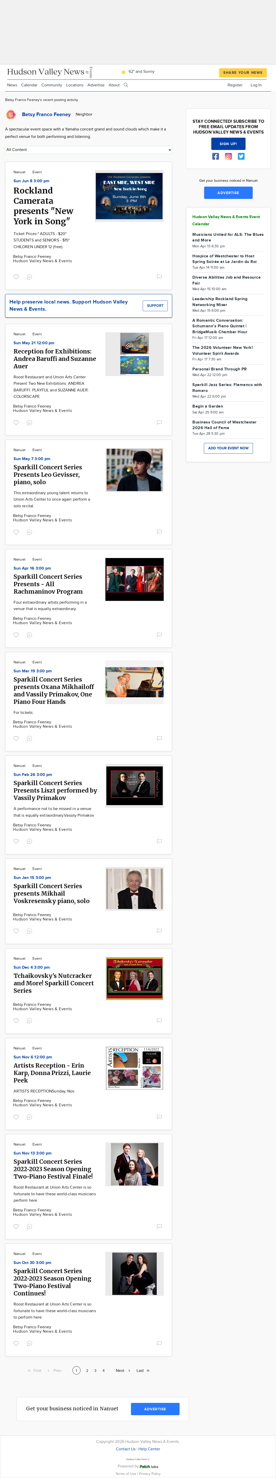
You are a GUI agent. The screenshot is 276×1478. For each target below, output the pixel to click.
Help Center (149, 1449)
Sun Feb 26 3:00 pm (33, 774)
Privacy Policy (150, 1474)
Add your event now (228, 448)
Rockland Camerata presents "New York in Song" (43, 206)
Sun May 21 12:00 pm (34, 343)
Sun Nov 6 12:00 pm (33, 1057)
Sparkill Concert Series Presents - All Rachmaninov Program (48, 584)
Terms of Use (126, 1474)
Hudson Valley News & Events (42, 261)
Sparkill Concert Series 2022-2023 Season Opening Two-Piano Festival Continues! (52, 1282)
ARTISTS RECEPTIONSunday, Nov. (44, 1091)
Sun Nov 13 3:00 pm (33, 1153)
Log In (256, 85)
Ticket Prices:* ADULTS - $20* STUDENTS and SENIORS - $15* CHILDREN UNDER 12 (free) (42, 240)
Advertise (96, 85)
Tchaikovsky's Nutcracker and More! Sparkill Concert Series (54, 983)
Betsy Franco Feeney (32, 256)
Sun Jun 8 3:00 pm (31, 181)
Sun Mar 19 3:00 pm (33, 671)
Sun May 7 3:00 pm (32, 459)
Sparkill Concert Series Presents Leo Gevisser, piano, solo (48, 474)
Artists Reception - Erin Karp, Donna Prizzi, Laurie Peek (52, 1073)
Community (51, 85)
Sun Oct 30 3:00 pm (32, 1262)
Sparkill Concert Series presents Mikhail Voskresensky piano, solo (52, 893)
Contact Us (126, 1449)
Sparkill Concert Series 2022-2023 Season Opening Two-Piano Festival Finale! (53, 1169)
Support (155, 305)
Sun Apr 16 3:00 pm (32, 568)
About (114, 85)
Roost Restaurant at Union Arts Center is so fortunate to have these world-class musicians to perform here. (55, 1311)
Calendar (29, 85)
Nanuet (19, 172)
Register (235, 85)
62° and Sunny (136, 71)
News (12, 85)
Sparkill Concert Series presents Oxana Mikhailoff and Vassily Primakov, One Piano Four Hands (54, 690)
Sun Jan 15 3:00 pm (32, 877)
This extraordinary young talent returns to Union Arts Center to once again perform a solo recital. (52, 500)
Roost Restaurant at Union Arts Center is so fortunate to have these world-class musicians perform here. (55, 1194)
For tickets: (24, 712)
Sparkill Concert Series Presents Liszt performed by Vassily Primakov (55, 790)
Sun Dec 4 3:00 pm (32, 967)
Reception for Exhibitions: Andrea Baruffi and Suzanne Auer (55, 359)
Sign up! (228, 144)
